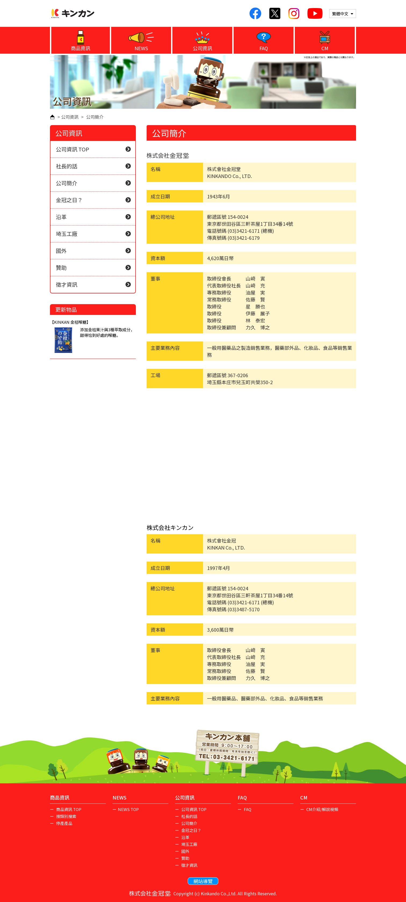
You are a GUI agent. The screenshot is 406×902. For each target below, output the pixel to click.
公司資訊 (202, 48)
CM (324, 48)
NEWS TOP (128, 809)
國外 (93, 250)
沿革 (93, 217)
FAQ (263, 48)
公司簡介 (93, 183)
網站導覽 (203, 881)
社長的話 (93, 166)
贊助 (93, 267)
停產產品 (63, 823)
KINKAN (72, 13)
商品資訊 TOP (68, 809)
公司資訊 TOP (72, 149)
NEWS (141, 48)
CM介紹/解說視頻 (322, 809)
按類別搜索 (65, 816)
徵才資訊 (93, 284)
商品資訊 (80, 48)
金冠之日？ (93, 200)
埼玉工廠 (93, 234)
